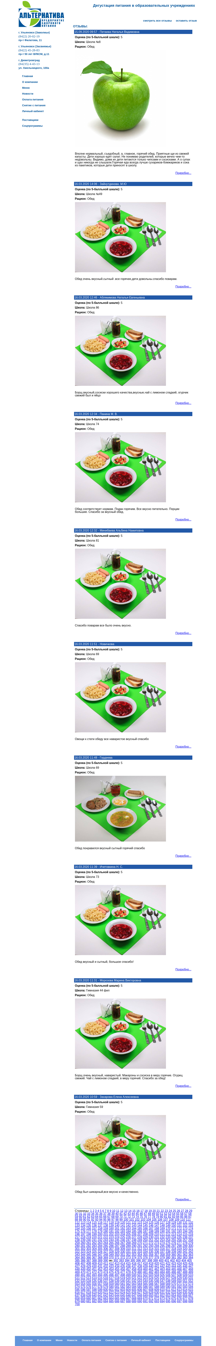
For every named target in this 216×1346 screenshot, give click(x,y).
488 (185, 1272)
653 (168, 1295)
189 (156, 1231)
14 (130, 1210)
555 (88, 1283)
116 (100, 1222)
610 (162, 1289)
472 (94, 1272)
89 (80, 1219)
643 (111, 1295)
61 (84, 1216)
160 (111, 1228)
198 (88, 1234)
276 (173, 1242)
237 (190, 1237)
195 (190, 1231)
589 (162, 1286)
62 (88, 1216)
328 (111, 1251)
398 (149, 1260)
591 (173, 1286)
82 (169, 1216)
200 (100, 1234)
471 (88, 1272)
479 (134, 1272)
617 (83, 1292)
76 (145, 1216)
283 (94, 1245)
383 (185, 1257)
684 (105, 1301)
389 (100, 1260)
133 (77, 1225)
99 (121, 1219)
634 (179, 1292)
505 (162, 1275)
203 (117, 1234)
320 (185, 1248)
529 (179, 1278)
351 (122, 1254)
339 (173, 1251)
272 (151, 1242)
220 (94, 1237)
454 (111, 1269)
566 (151, 1283)
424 (179, 1263)
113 (83, 1222)
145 (145, 1225)
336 (156, 1251)
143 (134, 1225)
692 (151, 1301)
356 (151, 1254)
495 (105, 1275)
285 (105, 1245)
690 (139, 1301)
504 (156, 1275)
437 (134, 1266)
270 (139, 1242)
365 (83, 1257)
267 (122, 1242)
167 (151, 1228)
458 (134, 1269)
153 (190, 1225)
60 (80, 1216)
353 (134, 1254)
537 (105, 1280)
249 (139, 1240)
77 (149, 1216)
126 (156, 1222)
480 (139, 1272)
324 (88, 1251)
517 (111, 1278)
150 (173, 1225)
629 (151, 1292)
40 (117, 1213)
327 (105, 1251)
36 (100, 1213)
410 (100, 1263)
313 (145, 1248)
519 (122, 1278)
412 (111, 1263)
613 (179, 1289)
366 (88, 1257)
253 (162, 1240)
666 (122, 1298)
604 (128, 1289)
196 (77, 1234)
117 (105, 1222)
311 (134, 1248)
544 (145, 1280)
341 (185, 1251)
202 (111, 1234)
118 (111, 1222)
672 (156, 1298)
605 (134, 1289)
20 (154, 1210)
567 (156, 1283)
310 (128, 1248)
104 (148, 1219)
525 (156, 1278)
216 (190, 1234)
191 (168, 1231)
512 (83, 1278)
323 (83, 1251)
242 (100, 1240)
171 (173, 1228)
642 (105, 1295)
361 (179, 1254)
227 (134, 1237)
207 (139, 1234)
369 (105, 1257)
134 (83, 1225)
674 (168, 1298)
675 (173, 1298)
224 (117, 1237)
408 (88, 1263)
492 (88, 1275)
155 (83, 1228)
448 (77, 1269)
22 (162, 1210)
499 (128, 1275)
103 (142, 1219)
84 (177, 1216)
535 (94, 1280)
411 (105, 1263)
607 (145, 1289)
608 (151, 1289)
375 (139, 1257)
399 (155, 1260)
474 (105, 1272)
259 (77, 1242)
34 (92, 1213)
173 (185, 1228)
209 (151, 1234)
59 (76, 1216)
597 (88, 1289)
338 (168, 1251)
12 (121, 1210)
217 (77, 1237)
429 (88, 1266)
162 (122, 1228)
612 (173, 1289)
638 (83, 1295)
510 (190, 1275)
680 (83, 1301)
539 (117, 1280)
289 (128, 1245)
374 (134, 1257)
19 (150, 1210)
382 (179, 1257)
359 (168, 1254)
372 (122, 1257)
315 (156, 1248)
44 (133, 1213)
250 (145, 1240)
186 (139, 1231)
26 (178, 1210)
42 (125, 1213)
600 (105, 1289)
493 (94, 1275)
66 (104, 1216)
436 (128, 1266)
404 (183, 1260)
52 (165, 1213)
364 (77, 1257)
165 (139, 1228)
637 (77, 1295)
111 (188, 1219)
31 (80, 1213)
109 (177, 1219)
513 (88, 1278)
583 (128, 1286)
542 (134, 1280)
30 (76, 1213)
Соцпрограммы (184, 1340)
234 (173, 1237)
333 (139, 1251)
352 (128, 1254)
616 (77, 1292)
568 (162, 1283)
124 (145, 1222)
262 (94, 1242)
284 (100, 1245)
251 (151, 1240)
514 (94, 1278)
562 (128, 1283)
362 (185, 1254)
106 (159, 1219)
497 (117, 1275)
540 (122, 1280)
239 (83, 1240)
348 (105, 1254)
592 (179, 1286)
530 (185, 1278)
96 (109, 1219)
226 (128, 1237)
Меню (59, 1340)
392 (115, 1260)
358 (162, 1254)
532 (77, 1280)
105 (154, 1219)
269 (134, 1242)
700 (77, 1304)
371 (117, 1257)
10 (113, 1210)
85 (181, 1216)
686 (117, 1301)
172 (179, 1228)
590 (168, 1286)
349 (111, 1254)
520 (128, 1278)
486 (173, 1272)
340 (179, 1251)
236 (185, 1237)
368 (100, 1257)
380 (168, 1257)
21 (158, 1210)
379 (162, 1257)
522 (139, 1278)
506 (168, 1275)
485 (168, 1272)
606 (139, 1289)
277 (179, 1242)
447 (190, 1266)
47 (145, 1213)
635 (185, 1292)
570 (173, 1283)
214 (179, 1234)
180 (105, 1231)
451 (94, 1269)
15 (134, 1210)
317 (168, 1248)
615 (190, 1289)
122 (134, 1222)
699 (190, 1301)
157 (94, 1228)
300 (190, 1245)
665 (117, 1298)
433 (111, 1266)
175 (77, 1231)
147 (156, 1225)
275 (168, 1242)
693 (156, 1301)
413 (117, 1263)
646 (128, 1295)
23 (166, 1210)
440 (151, 1266)
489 (190, 1272)
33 (88, 1213)
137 (100, 1225)
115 (94, 1222)
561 (122, 1283)
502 (145, 1275)
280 (77, 1245)
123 (139, 1222)
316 (162, 1248)
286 (111, 1245)
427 (77, 1266)
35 (96, 1213)
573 (190, 1283)
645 (122, 1295)
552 (190, 1280)
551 (185, 1280)
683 (100, 1301)
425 (185, 1263)
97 (113, 1219)
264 (105, 1242)
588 (156, 1286)
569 (168, 1283)
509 (185, 1275)
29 (190, 1210)
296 (168, 1245)
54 (173, 1213)
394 (127, 1260)
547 (162, 1280)
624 (122, 1292)
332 (134, 1251)
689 (134, 1301)
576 (88, 1286)
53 (169, 1213)
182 (117, 1231)
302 (83, 1248)
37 (104, 1213)
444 (173, 1266)
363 (190, 1254)
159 (105, 1228)
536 (100, 1280)
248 (134, 1240)
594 (190, 1286)
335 (151, 1251)
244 (111, 1240)
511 (77, 1278)
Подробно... (183, 173)
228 (139, 1237)
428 (83, 1266)
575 (83, 1286)
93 (96, 1219)
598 (94, 1289)
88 (76, 1219)
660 (88, 1298)
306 (105, 1248)
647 (134, 1295)
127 (162, 1222)
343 (77, 1254)
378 (156, 1257)
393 (121, 1260)
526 (162, 1278)
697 (179, 1301)
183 (122, 1231)
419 (151, 1263)
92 (92, 1219)
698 (185, 1301)
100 (126, 1219)
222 (105, 1237)
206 (134, 1234)
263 (100, 1242)
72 (129, 1216)
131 (185, 1222)
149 (168, 1225)
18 (146, 1210)
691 (145, 1301)
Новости (72, 1340)
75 (141, 1216)
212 (168, 1234)
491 (83, 1275)
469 (77, 1272)
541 (128, 1280)
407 (83, 1263)
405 (189, 1260)
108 (171, 1219)
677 (185, 1298)
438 (139, 1266)
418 (145, 1263)
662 (100, 1298)
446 (185, 1266)
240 (88, 1240)
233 (168, 1237)
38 (109, 1213)
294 (156, 1245)
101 (131, 1219)
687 (122, 1301)
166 (145, 1228)
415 (128, 1263)
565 (145, 1283)
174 (190, 1228)
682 (94, 1301)
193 (179, 1231)
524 (151, 1278)
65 (100, 1216)
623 (117, 1292)
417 (139, 1263)
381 (173, 1257)
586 (145, 1286)
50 (157, 1213)
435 (122, 1266)
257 (185, 1240)
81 (165, 1216)
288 (122, 1245)
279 (190, 1242)
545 (151, 1280)
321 (190, 1248)
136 (94, 1225)
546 (156, 1280)
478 (128, 1272)
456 (122, 1269)
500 (134, 1275)
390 (105, 1260)
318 (173, 1248)
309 (122, 1248)
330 (122, 1251)
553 (77, 1283)
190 (162, 1231)
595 (77, 1289)
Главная (28, 1340)
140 (117, 1225)
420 (156, 1263)
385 (77, 1260)
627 (139, 1292)
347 (100, 1254)
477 (122, 1272)
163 (128, 1228)
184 (128, 1231)
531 (190, 1278)
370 (111, 1257)
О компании (44, 1340)
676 (179, 1298)
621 (105, 1292)
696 (173, 1301)
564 (139, 1283)
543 (139, 1280)
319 (179, 1248)
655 (179, 1295)
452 (100, 1269)
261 (88, 1242)
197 (83, 1234)
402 (172, 1260)
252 (156, 1240)
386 (83, 1260)
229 (145, 1237)
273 (156, 1242)
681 (88, 1301)
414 (122, 1263)
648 (139, 1295)
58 (190, 1213)
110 (182, 1219)
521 (134, 1278)
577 (94, 1286)
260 (83, 1242)
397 (144, 1260)
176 (83, 1231)
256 (179, 1240)
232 (162, 1237)
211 (162, 1234)
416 (134, 1263)
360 (173, 1254)
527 (168, 1278)
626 (134, 1292)
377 (151, 1257)
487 (179, 1272)
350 (117, 1254)
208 (145, 1234)
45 (137, 1213)
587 (151, 1286)
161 (117, 1228)
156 (88, 1228)
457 (128, 1269)
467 (185, 1269)
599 (100, 1289)
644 (117, 1295)
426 (190, 1263)
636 (190, 1292)
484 (162, 1272)
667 (128, 1298)
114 (88, 1222)
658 (77, 1298)
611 (168, 1289)
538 (111, 1280)
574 (77, 1286)
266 (117, 1242)
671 (151, 1298)
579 (105, 1286)
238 (77, 1240)
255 (173, 1240)
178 (94, 1231)
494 (100, 1275)
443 (168, 1266)
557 (100, 1283)
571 (179, 1283)
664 (111, 1298)
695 (168, 1301)
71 (125, 1216)
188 (151, 1231)
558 (105, 1283)
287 (117, 1245)
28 (186, 1210)
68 (113, 1216)
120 (122, 1222)
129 (173, 1222)
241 (94, 1240)
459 (139, 1269)
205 (128, 1234)
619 (94, 1292)
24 (170, 1210)
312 (139, 1248)
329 (117, 1251)
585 (139, 1286)
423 (173, 1263)
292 (145, 1245)
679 (77, 1301)
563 (134, 1283)
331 (128, 1251)
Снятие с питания (116, 1340)
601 (111, 1289)
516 (105, 1278)
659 (83, 1298)
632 (168, 1292)
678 (190, 1298)
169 (162, 1228)
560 (117, 1283)
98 (117, 1219)
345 (88, 1254)
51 (161, 1213)
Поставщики (162, 1340)
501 (139, 1275)
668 (134, 1298)
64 (96, 1216)
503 (151, 1275)
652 (162, 1295)
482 (151, 1272)
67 (109, 1216)
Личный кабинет (141, 1340)
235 (179, 1237)
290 (134, 1245)
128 (168, 1222)
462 (156, 1269)
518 (117, 1278)
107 (165, 1219)
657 (190, 1295)
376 (145, 1257)
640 (94, 1295)
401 (166, 1260)
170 (168, 1228)
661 (94, 1298)
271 (145, 1242)
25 (174, 1210)
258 (190, 1240)
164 (134, 1228)
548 (168, 1280)
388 (94, 1260)
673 (162, 1298)
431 (100, 1266)
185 (134, 1231)
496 (111, 1275)
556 (94, 1283)
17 (142, 1210)
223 (111, 1237)
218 (83, 1237)
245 (117, 1240)
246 (122, 1240)
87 (190, 1216)
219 (88, 1237)
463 (162, 1269)
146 (151, 1225)
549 (173, 1280)
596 (83, 1289)
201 (105, 1234)
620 (100, 1292)
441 (156, 1266)
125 (151, 1222)
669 (139, 1298)
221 (100, 1237)
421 (162, 1263)
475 (111, 1272)
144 (139, 1225)
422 (168, 1263)
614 (185, 1289)
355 (145, 1254)
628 (145, 1292)
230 (151, 1237)
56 (181, 1213)
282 (88, 1245)
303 (88, 1248)
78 (153, 1216)
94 (100, 1219)
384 (190, 1257)
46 (141, 1213)
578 (100, 1286)
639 (88, 1295)
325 (94, 1251)
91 (88, 1219)
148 (162, 1225)
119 (117, 1222)
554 (83, 1283)
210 (156, 1234)
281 (83, 1245)
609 (156, 1289)
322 (77, 1251)
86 (185, 1216)
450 (88, 1269)
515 (100, 1278)
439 (145, 1266)
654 (173, 1295)
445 (179, 1266)
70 (121, 1216)
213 (173, 1234)
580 (111, 1286)
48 (149, 1213)
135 (88, 1225)
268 (128, 1242)
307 (111, 1248)
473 (100, 1272)
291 (139, 1245)
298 (179, 1245)
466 (179, 1269)
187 (145, 1231)
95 (104, 1219)
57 (185, 1213)
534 (88, 1280)
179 (100, 1231)
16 (138, 1210)
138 (105, 1225)
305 (100, 1248)
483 (156, 1272)
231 (156, 1237)
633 (173, 1292)
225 (122, 1237)
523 (145, 1278)
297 (173, 1245)
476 (117, 1272)
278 (185, 1242)
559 (111, 1283)
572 (185, 1283)
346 (94, 1254)
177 (88, 1231)
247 (128, 1240)
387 (88, 1260)
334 (145, 1251)
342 (190, 1251)
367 (94, 1257)
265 (111, 1242)
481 (145, 1272)
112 (77, 1222)
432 (105, 1266)
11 (117, 1210)
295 (162, 1245)
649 (145, 1295)
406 (77, 1263)
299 (185, 1245)
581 (117, 1286)
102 (137, 1219)
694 (162, 1301)
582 (122, 1286)
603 (122, 1289)
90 (84, 1219)
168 (156, 1228)
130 (179, 1222)
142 (128, 1225)
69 (117, 1216)
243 (105, 1240)
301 (77, 1248)
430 (94, 1266)
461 (151, 1269)
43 (129, 1213)
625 (128, 1292)
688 (128, 1301)
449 (83, 1269)
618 (88, 1292)
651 (156, 1295)
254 (168, 1240)
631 (162, 1292)
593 (185, 1286)
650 (151, 1295)
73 (133, 1216)
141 (122, 1225)
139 (111, 1225)
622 (111, 1292)
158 (100, 1228)
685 (111, 1301)
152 (185, 1225)
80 (161, 1216)
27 (182, 1210)
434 (117, 1266)
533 (83, 1280)
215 (185, 1234)
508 (179, 1275)
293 (151, 1245)
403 (178, 1260)
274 (162, 1242)
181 (111, 1231)
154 (77, 1228)
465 (173, 1269)
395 (132, 1260)
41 (121, 1213)
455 (117, 1269)
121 (128, 1222)
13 (126, 1210)
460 (145, 1269)
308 (117, 1248)
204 (122, 1234)
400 (161, 1260)
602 (117, 1289)
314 (151, 1248)
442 (162, 1266)
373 (128, 1257)
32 (84, 1213)
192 (173, 1231)
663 (105, 1298)
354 (139, 1254)
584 (134, 1286)
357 (156, 1254)
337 (162, 1251)
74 (137, 1216)
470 (83, 1272)
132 (190, 1222)
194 (185, 1231)
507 (173, 1275)
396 (138, 1260)
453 (105, 1269)
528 (173, 1278)
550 (179, 1280)
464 (168, 1269)
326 (100, 1251)
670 (145, 1298)
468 (190, 1269)
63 (92, 1216)
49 (153, 1213)
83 (173, 1216)
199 (94, 1234)
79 (157, 1216)
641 (100, 1295)
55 (177, 1213)
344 (83, 1254)
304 (94, 1248)
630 (156, 1292)
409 (94, 1263)
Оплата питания (91, 1340)
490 (77, 1275)
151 (179, 1225)
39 (113, 1213)
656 (185, 1295)
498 (122, 1275)
